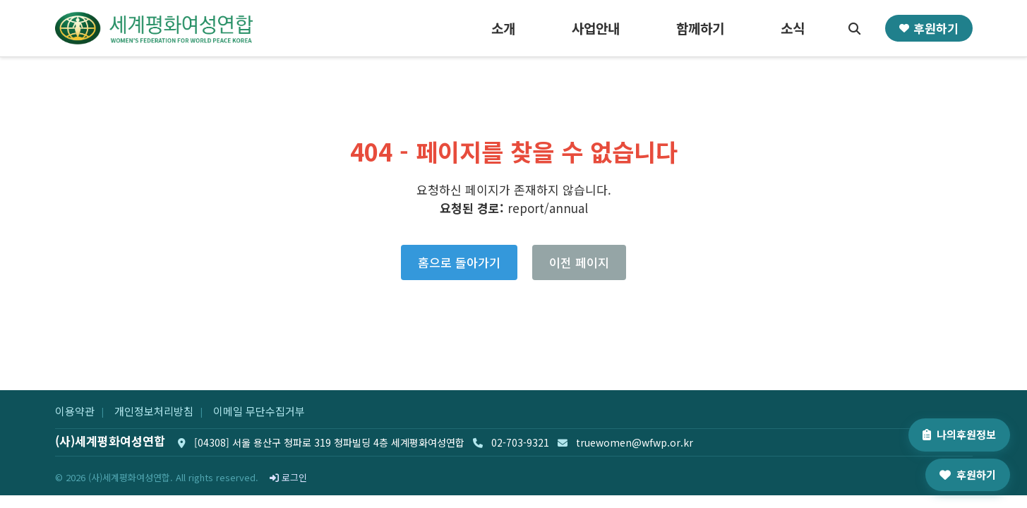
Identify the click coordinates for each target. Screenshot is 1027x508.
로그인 (288, 477)
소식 (793, 27)
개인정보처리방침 (153, 411)
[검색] (854, 28)
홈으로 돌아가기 (459, 262)
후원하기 (929, 28)
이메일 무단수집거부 (259, 411)
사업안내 (596, 27)
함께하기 (700, 27)
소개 (503, 27)
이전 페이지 (579, 262)
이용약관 (75, 411)
